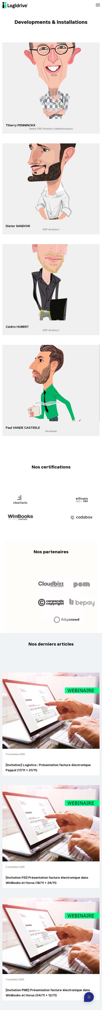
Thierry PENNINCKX (20, 125)
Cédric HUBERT (17, 326)
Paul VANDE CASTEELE (23, 427)
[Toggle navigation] (97, 5)
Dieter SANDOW (18, 226)
